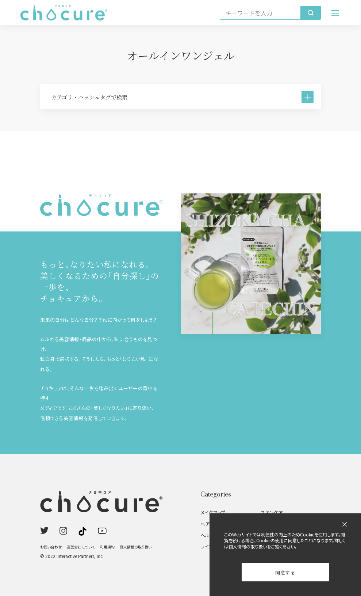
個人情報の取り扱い (135, 547)
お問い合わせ (51, 547)
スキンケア (272, 512)
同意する (285, 572)
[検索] (310, 12)
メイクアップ (212, 512)
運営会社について (81, 547)
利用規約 (107, 547)
